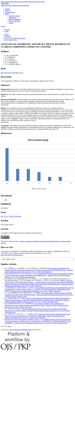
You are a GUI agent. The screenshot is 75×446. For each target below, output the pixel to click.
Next (9, 326)
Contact (11, 23)
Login (6, 31)
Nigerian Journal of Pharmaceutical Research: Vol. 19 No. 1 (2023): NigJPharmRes (39, 271)
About (7, 14)
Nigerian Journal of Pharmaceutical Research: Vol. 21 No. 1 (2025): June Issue (35, 291)
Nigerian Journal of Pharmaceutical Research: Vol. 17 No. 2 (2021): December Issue (31, 302)
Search (3, 26)
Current (7, 9)
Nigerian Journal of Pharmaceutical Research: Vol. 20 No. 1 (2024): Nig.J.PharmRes (35, 317)
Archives (7, 10)
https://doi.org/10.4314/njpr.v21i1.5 (12, 73)
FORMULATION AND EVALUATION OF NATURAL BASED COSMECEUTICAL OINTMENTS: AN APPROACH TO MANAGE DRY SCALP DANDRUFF (38, 321)
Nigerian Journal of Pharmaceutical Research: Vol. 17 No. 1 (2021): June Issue (39, 285)
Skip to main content (7, 1)
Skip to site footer (39, 1)
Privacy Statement (14, 21)
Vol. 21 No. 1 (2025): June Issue (15, 38)
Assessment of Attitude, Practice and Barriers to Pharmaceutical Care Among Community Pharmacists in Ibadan (34, 304)
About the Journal (14, 16)
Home (7, 34)
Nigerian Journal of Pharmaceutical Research (15, 5)
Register (7, 29)
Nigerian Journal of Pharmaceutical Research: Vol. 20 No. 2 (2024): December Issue (40, 323)
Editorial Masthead (15, 19)
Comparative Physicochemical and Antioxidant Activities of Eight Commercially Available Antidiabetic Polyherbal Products (39, 274)
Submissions (13, 17)
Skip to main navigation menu (23, 1)
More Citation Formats (8, 259)
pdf (6, 200)
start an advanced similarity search (20, 330)
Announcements (10, 12)
